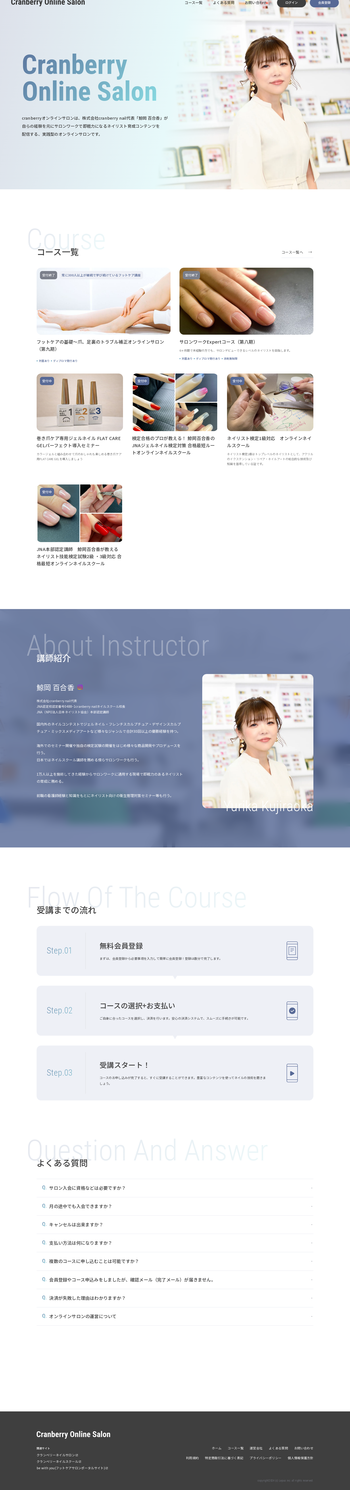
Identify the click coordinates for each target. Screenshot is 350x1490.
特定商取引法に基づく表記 (224, 1458)
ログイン (291, 11)
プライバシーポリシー (265, 1458)
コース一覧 (193, 11)
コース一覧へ (292, 252)
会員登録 (324, 11)
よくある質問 (223, 11)
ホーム (216, 1448)
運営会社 (256, 1448)
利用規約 (192, 1458)
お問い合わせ (256, 11)
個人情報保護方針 (300, 1458)
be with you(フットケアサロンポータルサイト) (71, 1468)
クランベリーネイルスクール (57, 1461)
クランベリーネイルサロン (56, 1455)
